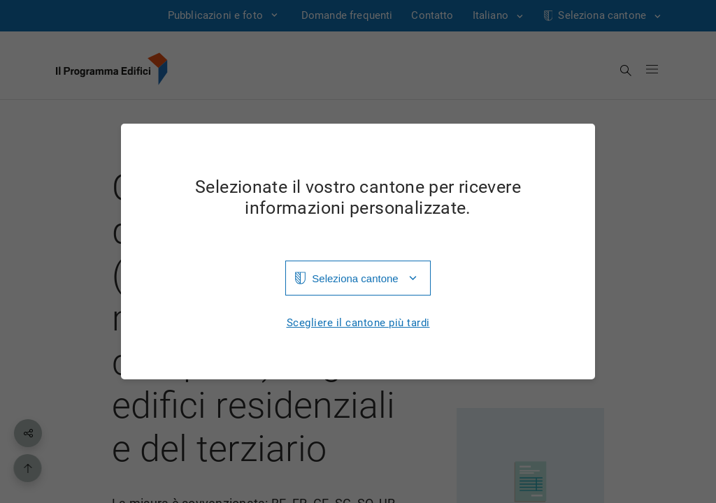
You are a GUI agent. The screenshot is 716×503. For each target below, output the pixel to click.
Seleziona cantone (355, 278)
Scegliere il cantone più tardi (358, 323)
